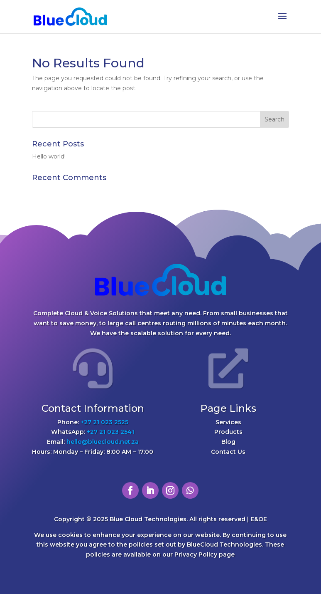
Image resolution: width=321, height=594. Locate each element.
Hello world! (49, 156)
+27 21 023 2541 (110, 432)
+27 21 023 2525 (104, 422)
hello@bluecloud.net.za (102, 442)
